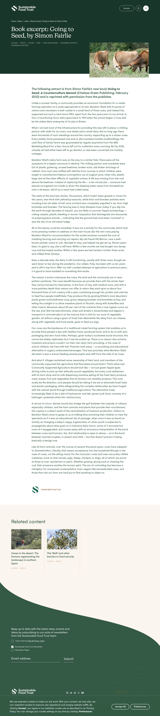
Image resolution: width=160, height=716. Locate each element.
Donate (127, 8)
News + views (23, 21)
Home (13, 21)
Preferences (140, 706)
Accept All (120, 706)
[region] (80, 706)
